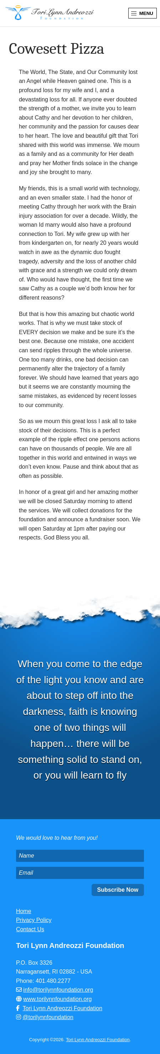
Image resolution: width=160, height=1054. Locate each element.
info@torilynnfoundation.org (58, 990)
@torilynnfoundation (47, 1017)
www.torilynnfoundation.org (57, 999)
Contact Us (30, 929)
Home (23, 911)
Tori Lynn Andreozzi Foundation (63, 1008)
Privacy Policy (34, 920)
